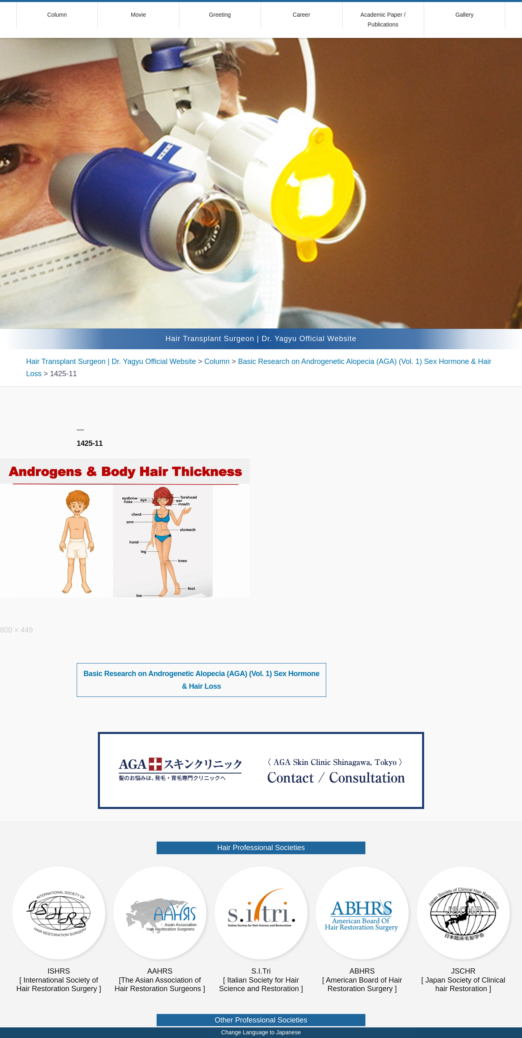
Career (301, 14)
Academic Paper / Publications (383, 19)
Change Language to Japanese (261, 1032)
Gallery (464, 14)
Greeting (220, 14)
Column (57, 14)
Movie (138, 14)
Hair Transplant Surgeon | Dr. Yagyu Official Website (261, 339)
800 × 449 (16, 630)
